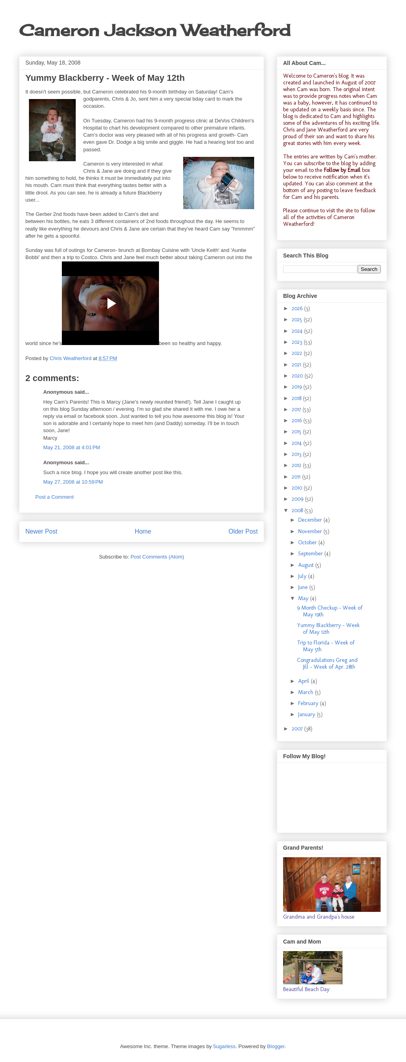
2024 (298, 331)
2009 (298, 499)
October (308, 542)
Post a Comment (54, 497)
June (303, 587)
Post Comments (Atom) (157, 557)
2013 (297, 454)
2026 (298, 308)
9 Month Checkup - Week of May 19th (329, 611)
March (306, 692)
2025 (298, 319)
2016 (297, 420)
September (311, 553)
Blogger (276, 1046)
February (309, 703)
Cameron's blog (331, 75)
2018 (297, 398)
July (303, 576)
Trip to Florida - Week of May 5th (325, 646)
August (306, 565)
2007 (298, 728)
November (311, 531)
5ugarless (224, 1046)
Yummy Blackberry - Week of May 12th (328, 628)
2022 (298, 353)
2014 (297, 443)
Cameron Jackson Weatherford (154, 30)
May (304, 598)
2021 (297, 364)
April (304, 681)
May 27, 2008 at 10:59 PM (73, 482)
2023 (298, 342)
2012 (297, 465)
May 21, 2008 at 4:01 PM (71, 447)
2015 (297, 431)
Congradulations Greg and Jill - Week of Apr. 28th (327, 663)
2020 (298, 375)
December (311, 520)
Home (143, 531)
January (307, 714)
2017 (297, 409)
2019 (297, 386)
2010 (298, 487)
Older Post (243, 531)
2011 (297, 476)
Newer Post (41, 531)
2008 (298, 510)
